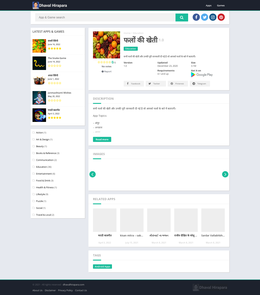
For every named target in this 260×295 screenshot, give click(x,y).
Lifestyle (40, 194)
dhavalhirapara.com (73, 284)
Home (127, 33)
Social (39, 208)
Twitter (154, 83)
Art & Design (42, 139)
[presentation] (92, 174)
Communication (44, 160)
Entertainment (44, 173)
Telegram (199, 83)
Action (39, 132)
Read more (102, 139)
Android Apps (102, 266)
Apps (208, 5)
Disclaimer (50, 290)
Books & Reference (46, 153)
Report (107, 71)
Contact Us (81, 290)
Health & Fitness (45, 187)
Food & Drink (43, 180)
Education (138, 33)
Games (221, 5)
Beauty (40, 146)
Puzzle (39, 201)
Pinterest (177, 83)
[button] (182, 17)
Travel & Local (43, 214)
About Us (37, 290)
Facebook (133, 83)
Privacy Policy (65, 290)
